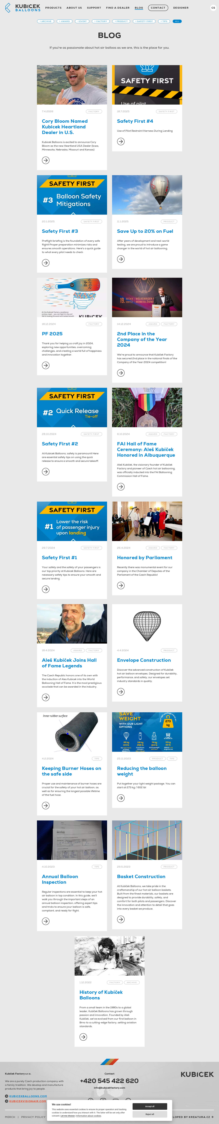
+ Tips (164, 21)
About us (74, 7)
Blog (139, 7)
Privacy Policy (33, 1117)
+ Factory (101, 21)
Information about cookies (88, 1115)
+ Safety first (144, 21)
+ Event (82, 21)
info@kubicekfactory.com (109, 1087)
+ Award (64, 21)
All (177, 21)
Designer (181, 7)
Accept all (149, 1106)
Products (53, 7)
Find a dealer (118, 7)
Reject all (150, 1114)
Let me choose (68, 1115)
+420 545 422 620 (109, 1081)
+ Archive (46, 21)
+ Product (121, 21)
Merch (10, 1117)
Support (94, 7)
